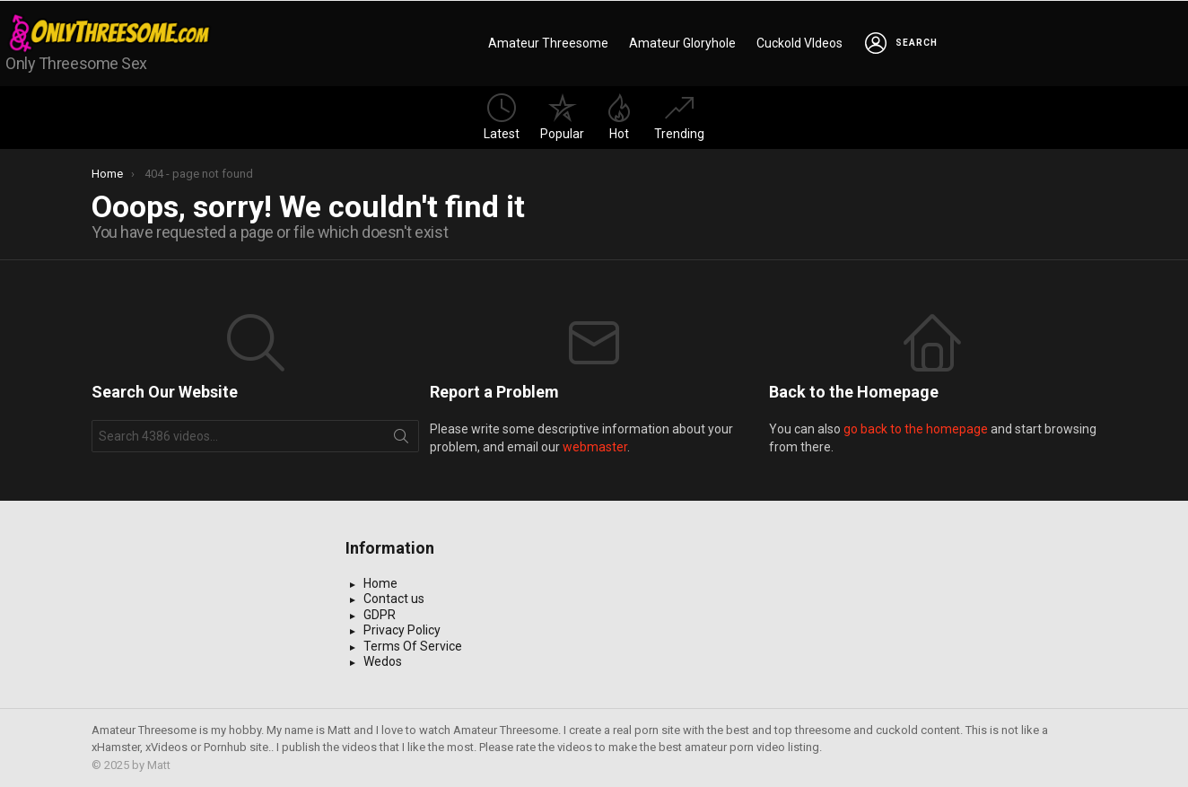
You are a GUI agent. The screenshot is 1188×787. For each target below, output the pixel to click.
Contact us (393, 598)
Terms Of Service (412, 646)
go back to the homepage (915, 429)
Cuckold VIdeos (799, 43)
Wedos (382, 661)
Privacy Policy (402, 630)
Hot (619, 117)
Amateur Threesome (548, 43)
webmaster (595, 447)
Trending (679, 117)
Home (380, 583)
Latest (502, 117)
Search (401, 439)
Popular (562, 117)
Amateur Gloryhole (682, 43)
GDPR (379, 615)
